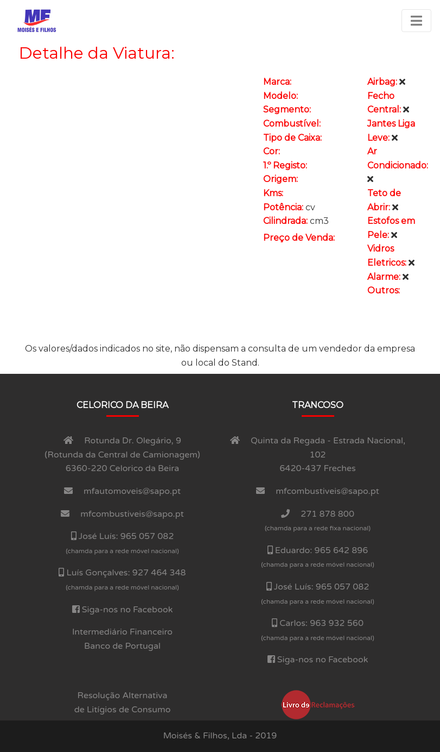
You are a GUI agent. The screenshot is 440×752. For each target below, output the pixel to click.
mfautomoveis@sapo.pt (132, 491)
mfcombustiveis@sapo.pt (132, 514)
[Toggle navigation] (416, 20)
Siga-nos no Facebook (127, 609)
